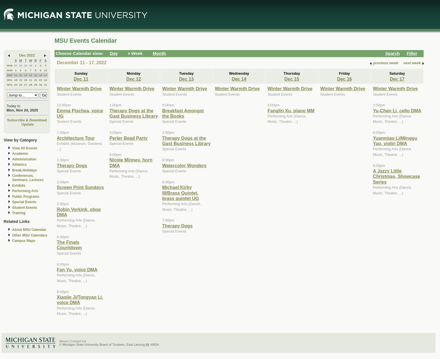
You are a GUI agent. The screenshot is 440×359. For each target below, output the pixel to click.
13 (25, 75)
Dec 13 (186, 78)
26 (20, 84)
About (63, 341)
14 (30, 75)
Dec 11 (81, 78)
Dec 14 (239, 78)
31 (45, 84)
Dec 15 (291, 78)
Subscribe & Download (27, 120)
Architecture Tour (76, 138)
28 (20, 65)
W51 (9, 79)
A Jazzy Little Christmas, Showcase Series (396, 176)
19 (20, 79)
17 (45, 75)
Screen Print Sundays (80, 187)
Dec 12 (133, 78)
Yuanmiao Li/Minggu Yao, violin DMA (395, 141)
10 (45, 70)
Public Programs (25, 197)
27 (15, 65)
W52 (9, 84)
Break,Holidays (24, 170)
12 (20, 75)
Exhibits (18, 186)
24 (45, 79)
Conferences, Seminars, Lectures (28, 178)
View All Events (24, 148)
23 (40, 79)
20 (25, 79)
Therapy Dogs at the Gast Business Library (134, 113)
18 (15, 79)
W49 (9, 70)
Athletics (19, 165)
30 (30, 65)
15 (35, 75)
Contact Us (78, 341)
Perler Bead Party (129, 138)
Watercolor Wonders (184, 165)
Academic (20, 154)
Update (27, 124)
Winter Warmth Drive (79, 88)
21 (30, 79)
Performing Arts (25, 191)
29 (25, 65)
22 (35, 79)
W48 (9, 65)
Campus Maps (23, 241)
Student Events (24, 208)
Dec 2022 (27, 55)
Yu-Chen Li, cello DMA (397, 110)
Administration (24, 159)
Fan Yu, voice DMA (77, 269)
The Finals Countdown (69, 245)
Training (18, 213)
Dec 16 (344, 78)
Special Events (24, 202)
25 (15, 84)
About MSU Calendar (29, 230)
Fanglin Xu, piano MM (290, 110)
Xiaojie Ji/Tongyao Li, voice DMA (80, 299)
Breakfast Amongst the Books (183, 113)
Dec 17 (397, 78)
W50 (9, 75)
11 (15, 75)
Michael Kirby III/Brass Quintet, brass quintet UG (180, 193)
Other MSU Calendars (29, 235)
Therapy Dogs (72, 165)
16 (40, 75)
